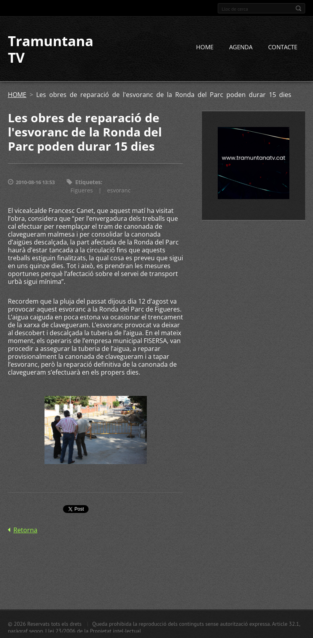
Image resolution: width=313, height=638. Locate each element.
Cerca (298, 8)
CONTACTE (282, 47)
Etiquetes (88, 182)
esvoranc (119, 190)
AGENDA (240, 47)
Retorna (25, 530)
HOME (204, 47)
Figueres (81, 190)
